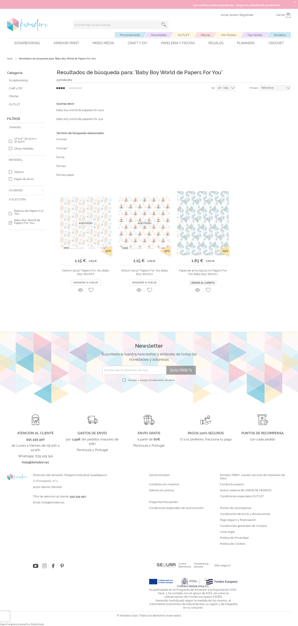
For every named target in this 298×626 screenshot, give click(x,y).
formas (61, 166)
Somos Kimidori (159, 475)
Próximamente (130, 35)
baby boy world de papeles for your (80, 110)
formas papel (65, 174)
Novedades (159, 35)
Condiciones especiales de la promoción (176, 508)
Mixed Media (103, 43)
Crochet (276, 43)
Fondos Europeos (232, 484)
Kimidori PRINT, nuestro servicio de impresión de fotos (252, 477)
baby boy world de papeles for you (79, 119)
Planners (246, 43)
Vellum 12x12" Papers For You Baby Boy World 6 (85, 272)
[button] (91, 290)
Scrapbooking (27, 43)
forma (60, 157)
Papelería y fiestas (178, 43)
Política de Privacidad (234, 537)
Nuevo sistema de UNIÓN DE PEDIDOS (245, 490)
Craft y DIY (137, 43)
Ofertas (14, 96)
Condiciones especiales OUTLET (242, 496)
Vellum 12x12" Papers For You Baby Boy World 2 (144, 272)
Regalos (216, 43)
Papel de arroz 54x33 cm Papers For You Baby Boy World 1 (203, 272)
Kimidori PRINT (66, 43)
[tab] (26, 127)
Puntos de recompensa (235, 508)
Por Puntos (229, 35)
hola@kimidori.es (53, 502)
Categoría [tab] (14, 73)
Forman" (62, 148)
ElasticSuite (37, 624)
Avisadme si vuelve (85, 282)
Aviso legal (227, 531)
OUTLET (183, 35)
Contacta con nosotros (164, 484)
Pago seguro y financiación (238, 520)
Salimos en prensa (161, 490)
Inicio (10, 58)
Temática (279, 35)
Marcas (205, 35)
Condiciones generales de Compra (243, 525)
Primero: (254, 88)
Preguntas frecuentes (163, 502)
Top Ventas (254, 35)
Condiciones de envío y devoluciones (245, 514)
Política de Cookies (232, 543)
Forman (61, 139)
